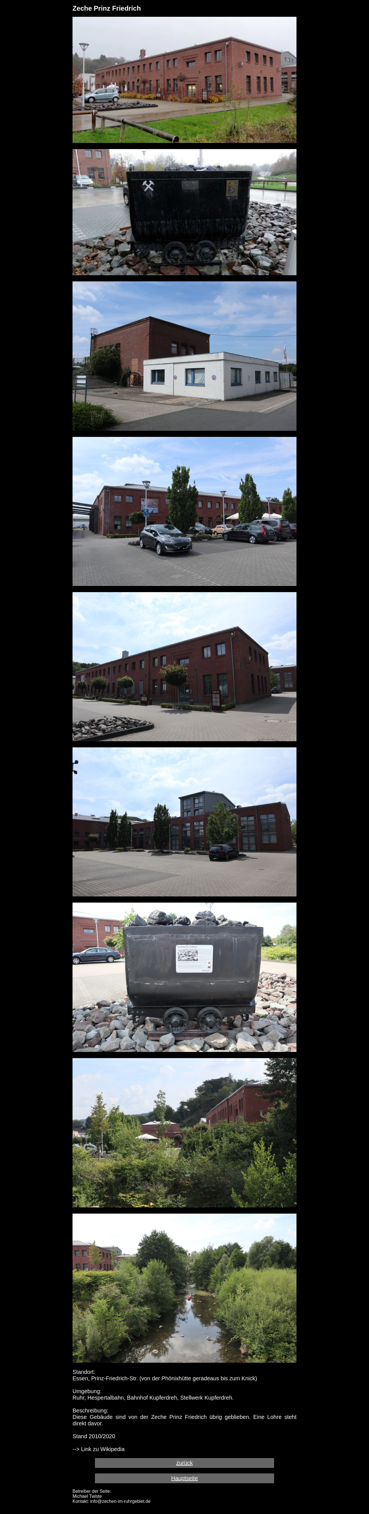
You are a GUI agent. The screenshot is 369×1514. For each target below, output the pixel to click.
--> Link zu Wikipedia (99, 1449)
